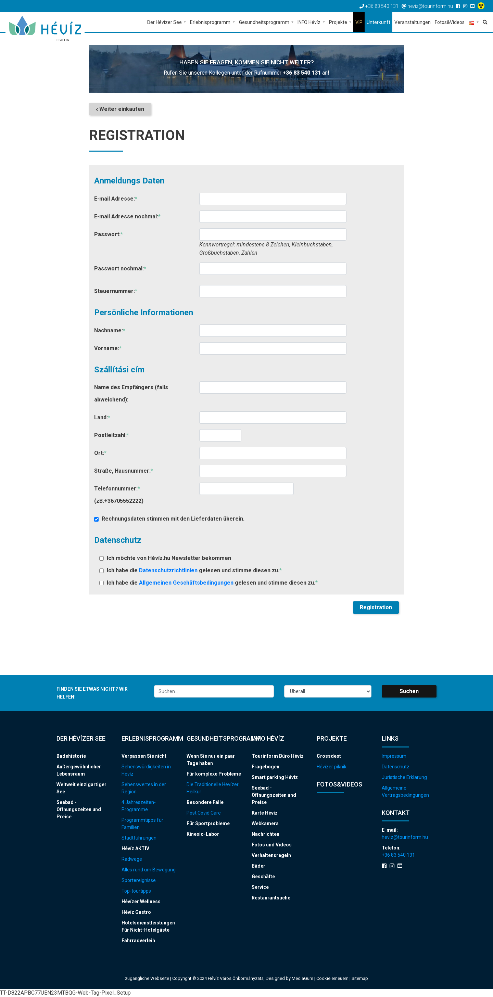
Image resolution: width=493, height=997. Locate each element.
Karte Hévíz (265, 813)
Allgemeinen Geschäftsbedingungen (187, 582)
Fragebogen (265, 766)
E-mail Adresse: (115, 198)
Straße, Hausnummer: (123, 471)
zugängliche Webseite (147, 978)
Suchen (409, 691)
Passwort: (108, 234)
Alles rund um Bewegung (149, 869)
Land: (102, 417)
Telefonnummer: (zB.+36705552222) (118, 494)
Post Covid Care (204, 813)
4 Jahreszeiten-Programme (139, 806)
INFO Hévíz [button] (309, 22)
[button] (474, 22)
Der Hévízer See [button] (165, 22)
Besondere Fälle (205, 802)
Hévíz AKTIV (135, 848)
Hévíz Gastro (136, 912)
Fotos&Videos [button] (450, 22)
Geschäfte (263, 876)
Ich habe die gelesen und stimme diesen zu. (190, 570)
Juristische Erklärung (404, 777)
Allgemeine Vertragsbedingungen (405, 791)
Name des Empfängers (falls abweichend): (131, 393)
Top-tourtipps (136, 891)
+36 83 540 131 (302, 72)
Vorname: (108, 348)
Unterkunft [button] (378, 22)
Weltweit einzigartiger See (81, 788)
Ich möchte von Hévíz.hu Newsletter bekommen (165, 558)
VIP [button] (359, 22)
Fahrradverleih (138, 940)
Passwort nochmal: (120, 268)
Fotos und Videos (272, 844)
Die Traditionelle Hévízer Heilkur (213, 788)
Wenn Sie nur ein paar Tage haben (211, 759)
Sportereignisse (139, 880)
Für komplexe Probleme (214, 774)
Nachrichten (265, 834)
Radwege (132, 859)
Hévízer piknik (331, 766)
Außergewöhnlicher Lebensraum (78, 770)
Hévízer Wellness (141, 901)
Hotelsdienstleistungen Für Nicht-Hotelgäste (148, 926)
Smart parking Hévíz (275, 777)
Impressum (394, 756)
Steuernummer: (115, 291)
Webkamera (265, 823)
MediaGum (302, 978)
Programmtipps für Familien (142, 823)
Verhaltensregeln (271, 855)
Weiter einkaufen (120, 109)
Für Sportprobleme (208, 823)
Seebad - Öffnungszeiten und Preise (78, 809)
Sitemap (360, 978)
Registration (376, 607)
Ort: (100, 453)
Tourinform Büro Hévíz (278, 756)
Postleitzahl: (111, 435)
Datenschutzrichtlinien (169, 570)
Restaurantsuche (271, 897)
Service (260, 887)
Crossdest (329, 756)
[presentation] (146, 614)
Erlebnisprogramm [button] (210, 22)
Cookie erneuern (333, 978)
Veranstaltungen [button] (412, 22)
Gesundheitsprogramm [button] (264, 22)
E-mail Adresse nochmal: (127, 216)
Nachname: (109, 330)
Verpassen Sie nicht (144, 756)
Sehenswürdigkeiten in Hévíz (146, 770)
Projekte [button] (338, 22)
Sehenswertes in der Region (144, 788)
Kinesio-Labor (203, 834)
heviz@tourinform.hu (405, 837)
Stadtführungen (139, 838)
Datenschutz (395, 766)
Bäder (258, 866)
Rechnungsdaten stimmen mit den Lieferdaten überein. (169, 518)
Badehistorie (71, 756)
